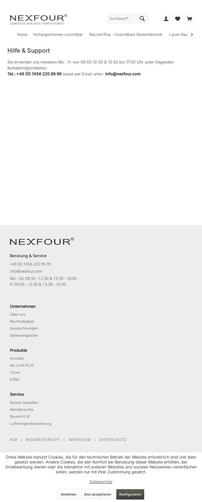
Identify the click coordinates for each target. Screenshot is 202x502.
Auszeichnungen (24, 328)
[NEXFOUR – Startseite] (42, 241)
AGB (14, 439)
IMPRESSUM (79, 439)
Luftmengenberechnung (30, 423)
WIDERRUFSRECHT (43, 439)
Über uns (18, 314)
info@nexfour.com (26, 271)
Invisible (17, 358)
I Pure (15, 372)
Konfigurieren (130, 494)
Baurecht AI (20, 416)
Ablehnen (68, 494)
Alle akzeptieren (97, 494)
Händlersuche (22, 409)
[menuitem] (189, 18)
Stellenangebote (24, 335)
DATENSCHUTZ (112, 439)
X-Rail (14, 379)
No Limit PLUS (22, 365)
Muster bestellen (24, 402)
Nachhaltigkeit (22, 321)
